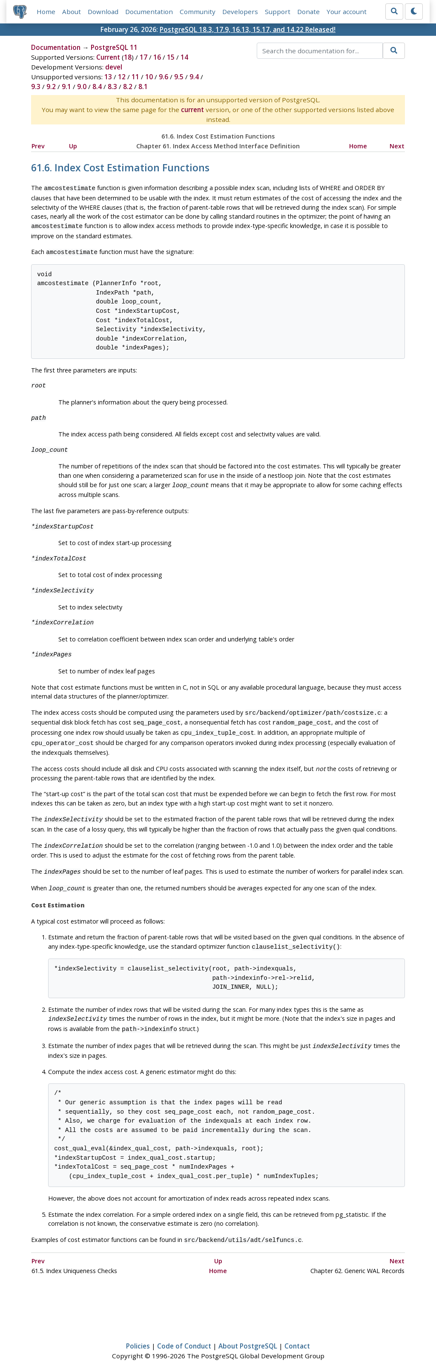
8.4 (97, 86)
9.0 (81, 86)
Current (108, 57)
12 (122, 76)
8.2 (127, 86)
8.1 (143, 86)
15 (171, 57)
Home (46, 11)
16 (157, 57)
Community (197, 11)
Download (103, 11)
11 (135, 76)
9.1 (66, 86)
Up (73, 146)
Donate (308, 11)
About (71, 11)
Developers (240, 11)
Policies (138, 1331)
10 (149, 76)
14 (184, 57)
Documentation (149, 11)
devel (113, 67)
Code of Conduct (184, 1331)
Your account (347, 11)
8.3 (112, 86)
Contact (297, 1331)
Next (397, 146)
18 (128, 57)
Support (277, 11)
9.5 (179, 76)
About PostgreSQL (247, 1331)
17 (143, 57)
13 (108, 76)
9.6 (163, 76)
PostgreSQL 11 (114, 47)
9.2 (51, 86)
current (192, 109)
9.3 (35, 86)
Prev (38, 146)
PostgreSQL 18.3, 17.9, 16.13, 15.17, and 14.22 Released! (248, 29)
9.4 (194, 76)
